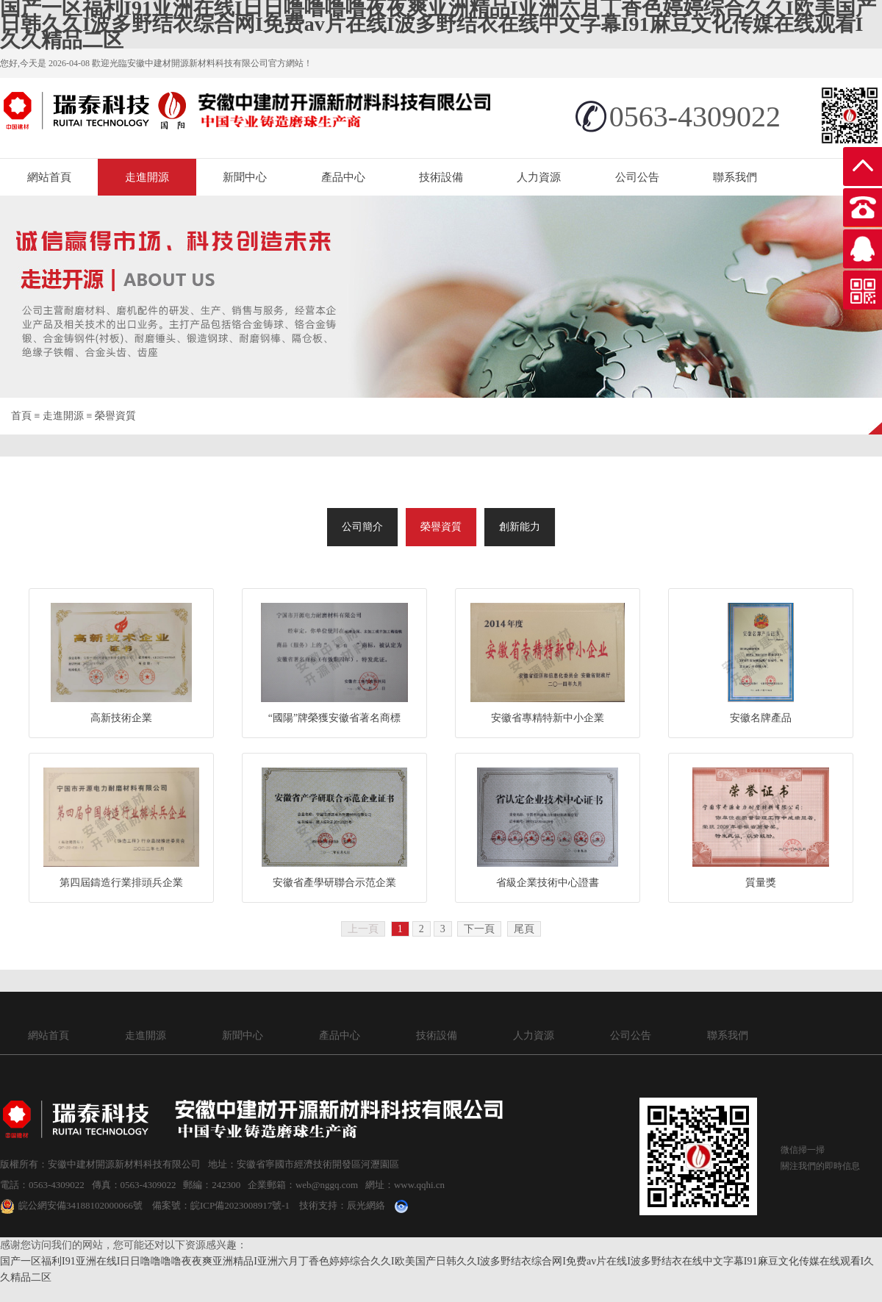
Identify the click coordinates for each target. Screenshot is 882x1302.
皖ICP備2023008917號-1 (240, 1205)
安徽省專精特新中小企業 (547, 717)
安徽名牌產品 (761, 717)
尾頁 (524, 928)
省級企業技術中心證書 (547, 882)
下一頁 (479, 928)
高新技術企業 (121, 717)
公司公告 (637, 177)
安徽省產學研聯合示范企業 (334, 882)
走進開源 (147, 177)
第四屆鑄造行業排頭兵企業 (121, 882)
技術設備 (441, 177)
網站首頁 (49, 177)
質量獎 (760, 882)
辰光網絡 (366, 1205)
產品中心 (343, 177)
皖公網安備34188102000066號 (71, 1205)
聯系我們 (735, 177)
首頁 (21, 415)
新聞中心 (245, 177)
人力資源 (539, 177)
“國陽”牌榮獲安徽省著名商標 (334, 717)
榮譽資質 (115, 415)
